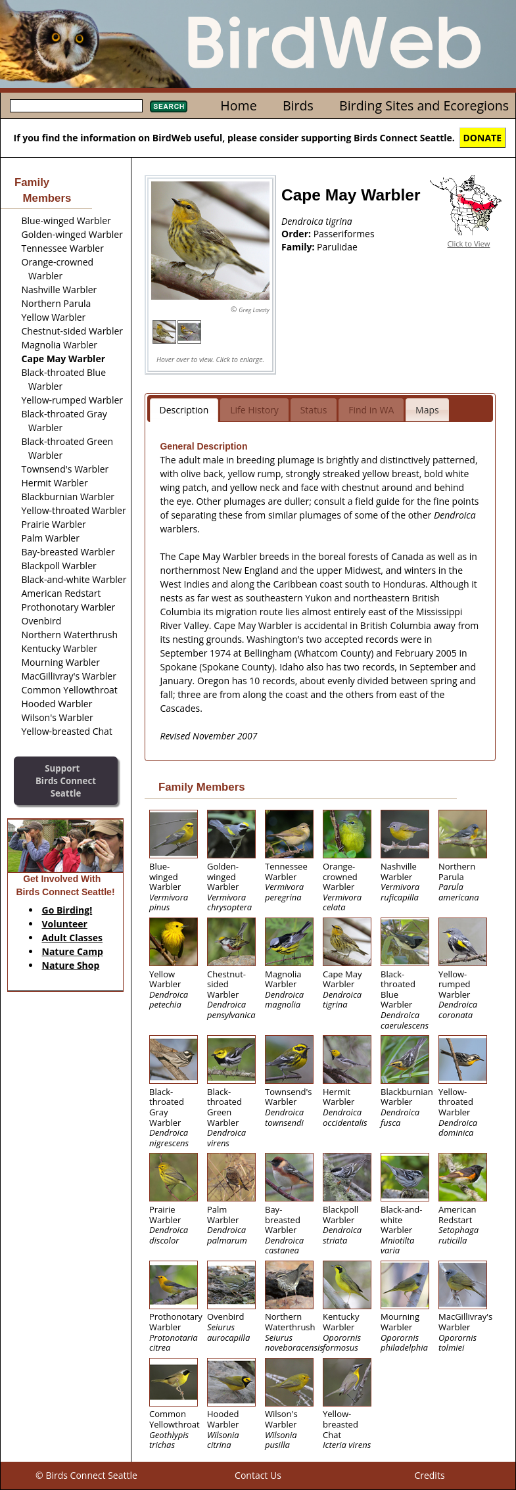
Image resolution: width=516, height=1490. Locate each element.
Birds (298, 105)
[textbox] (76, 105)
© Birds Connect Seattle (86, 1475)
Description (184, 410)
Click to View (469, 243)
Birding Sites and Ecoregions (424, 105)
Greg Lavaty (254, 310)
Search (168, 106)
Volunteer (64, 924)
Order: (297, 233)
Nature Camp (72, 951)
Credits (429, 1475)
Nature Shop (71, 965)
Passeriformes (344, 233)
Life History (254, 410)
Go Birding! (67, 910)
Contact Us (258, 1475)
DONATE (482, 137)
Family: (299, 247)
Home (238, 105)
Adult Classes (72, 937)
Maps (427, 410)
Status (313, 410)
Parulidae (337, 247)
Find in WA (371, 410)
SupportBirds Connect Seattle (65, 780)
